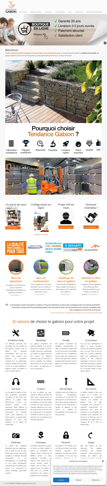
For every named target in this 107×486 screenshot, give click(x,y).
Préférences (96, 480)
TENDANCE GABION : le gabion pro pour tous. (11, 7)
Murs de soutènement (41, 279)
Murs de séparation (16, 279)
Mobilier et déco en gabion (91, 279)
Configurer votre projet (41, 234)
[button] (103, 461)
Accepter (61, 480)
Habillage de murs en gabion (66, 279)
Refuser (78, 480)
